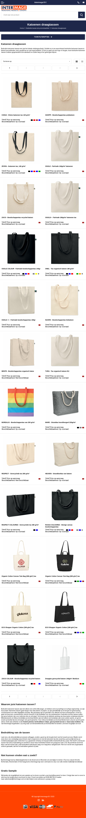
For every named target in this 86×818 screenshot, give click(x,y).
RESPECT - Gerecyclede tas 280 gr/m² (16, 474)
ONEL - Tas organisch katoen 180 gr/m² (59, 269)
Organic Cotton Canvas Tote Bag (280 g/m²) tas (19, 576)
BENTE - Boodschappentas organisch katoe (18, 371)
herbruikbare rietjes (41, 722)
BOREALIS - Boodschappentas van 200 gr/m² (18, 422)
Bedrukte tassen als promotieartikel (37, 28)
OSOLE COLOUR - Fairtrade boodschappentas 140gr (21, 269)
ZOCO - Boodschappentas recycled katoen (17, 217)
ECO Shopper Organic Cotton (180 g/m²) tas (18, 627)
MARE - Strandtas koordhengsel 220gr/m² (60, 422)
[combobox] (39, 15)
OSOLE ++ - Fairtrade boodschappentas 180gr (18, 320)
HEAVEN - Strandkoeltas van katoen (58, 474)
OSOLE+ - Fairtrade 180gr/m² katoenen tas (60, 217)
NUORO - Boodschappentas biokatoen (59, 320)
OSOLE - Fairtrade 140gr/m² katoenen (59, 166)
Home (22, 28)
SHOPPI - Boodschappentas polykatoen (59, 115)
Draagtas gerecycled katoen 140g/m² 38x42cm (62, 679)
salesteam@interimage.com (14, 779)
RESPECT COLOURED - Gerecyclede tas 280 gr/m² (20, 525)
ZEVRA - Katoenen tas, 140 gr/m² (14, 166)
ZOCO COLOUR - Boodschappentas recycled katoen (21, 679)
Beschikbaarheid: (13, 122)
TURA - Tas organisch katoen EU (57, 371)
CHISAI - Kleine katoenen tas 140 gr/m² (16, 115)
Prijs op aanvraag (11, 120)
